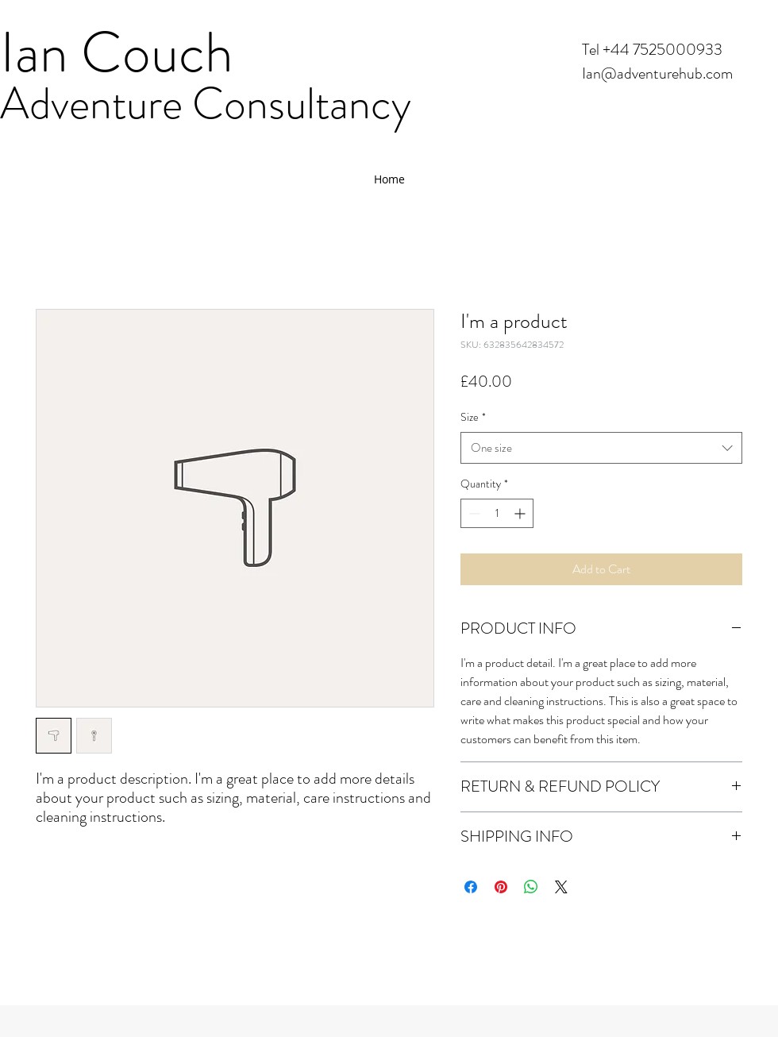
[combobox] (601, 448)
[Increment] (521, 513)
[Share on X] (561, 886)
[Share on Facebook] (470, 886)
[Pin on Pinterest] (500, 886)
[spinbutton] (497, 513)
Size (473, 417)
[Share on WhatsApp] (531, 886)
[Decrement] (473, 513)
